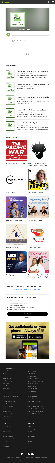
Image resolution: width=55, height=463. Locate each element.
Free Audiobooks (32, 391)
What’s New (6, 429)
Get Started (27, 314)
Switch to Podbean (7, 416)
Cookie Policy (20, 457)
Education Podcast (32, 383)
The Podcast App (7, 381)
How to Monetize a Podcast (34, 404)
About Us (30, 426)
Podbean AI (6, 391)
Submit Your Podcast (8, 413)
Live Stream (6, 383)
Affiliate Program (32, 439)
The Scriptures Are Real (12, 247)
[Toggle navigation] (53, 2)
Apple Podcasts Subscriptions (10, 404)
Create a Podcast (32, 371)
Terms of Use (29, 457)
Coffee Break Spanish (34, 247)
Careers (30, 431)
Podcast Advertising (8, 398)
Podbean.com (32, 459)
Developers (5, 446)
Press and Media (32, 434)
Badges (5, 441)
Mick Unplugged (10, 275)
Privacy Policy (10, 457)
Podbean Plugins (7, 419)
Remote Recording (7, 388)
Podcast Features (7, 371)
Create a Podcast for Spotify (35, 381)
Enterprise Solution (7, 376)
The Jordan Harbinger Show (14, 220)
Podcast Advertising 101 (34, 413)
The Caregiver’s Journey (35, 220)
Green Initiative (31, 436)
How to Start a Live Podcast (34, 401)
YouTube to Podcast (8, 411)
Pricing (4, 373)
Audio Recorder (7, 386)
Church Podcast (32, 386)
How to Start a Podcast (33, 398)
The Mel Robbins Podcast (35, 193)
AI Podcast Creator (7, 406)
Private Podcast (7, 378)
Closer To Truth (10, 193)
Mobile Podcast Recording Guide (36, 409)
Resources (5, 444)
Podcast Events (7, 434)
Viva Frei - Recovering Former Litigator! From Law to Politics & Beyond (37, 164)
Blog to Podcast (7, 409)
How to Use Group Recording (35, 411)
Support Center (6, 426)
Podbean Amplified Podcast (9, 439)
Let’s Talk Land (24, 30)
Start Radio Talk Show (33, 378)
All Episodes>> (45, 66)
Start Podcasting (32, 376)
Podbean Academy (7, 436)
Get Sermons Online (33, 388)
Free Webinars (6, 431)
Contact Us (30, 441)
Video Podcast (31, 373)
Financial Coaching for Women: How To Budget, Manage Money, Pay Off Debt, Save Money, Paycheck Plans (38, 276)
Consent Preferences (40, 457)
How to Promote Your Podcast (35, 406)
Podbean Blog (31, 429)
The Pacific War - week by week (15, 163)
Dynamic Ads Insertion (8, 401)
